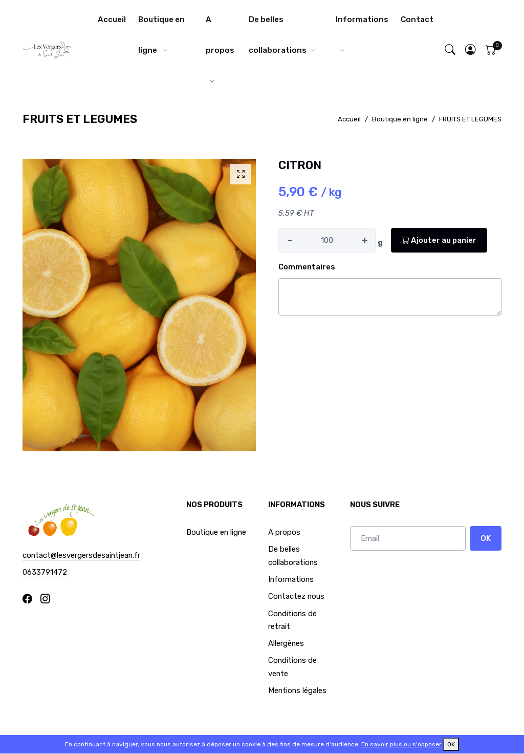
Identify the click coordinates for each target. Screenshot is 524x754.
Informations (362, 19)
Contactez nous (296, 596)
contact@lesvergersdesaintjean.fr (81, 555)
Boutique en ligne (161, 35)
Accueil (112, 19)
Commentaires (306, 266)
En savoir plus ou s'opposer (401, 744)
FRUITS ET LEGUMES (470, 119)
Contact (417, 19)
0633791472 (45, 572)
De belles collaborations (278, 35)
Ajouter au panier (439, 240)
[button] (471, 50)
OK (486, 538)
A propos (220, 35)
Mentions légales (297, 690)
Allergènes (286, 643)
